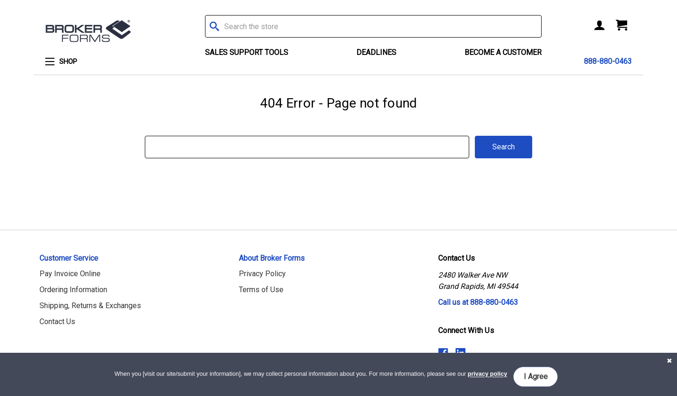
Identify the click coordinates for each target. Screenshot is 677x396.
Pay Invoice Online (70, 273)
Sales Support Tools (246, 52)
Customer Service (68, 258)
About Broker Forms (272, 258)
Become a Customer (503, 52)
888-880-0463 (608, 61)
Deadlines (376, 52)
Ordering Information (73, 289)
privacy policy (487, 374)
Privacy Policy (262, 273)
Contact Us (57, 321)
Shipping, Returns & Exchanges (90, 305)
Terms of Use (261, 289)
